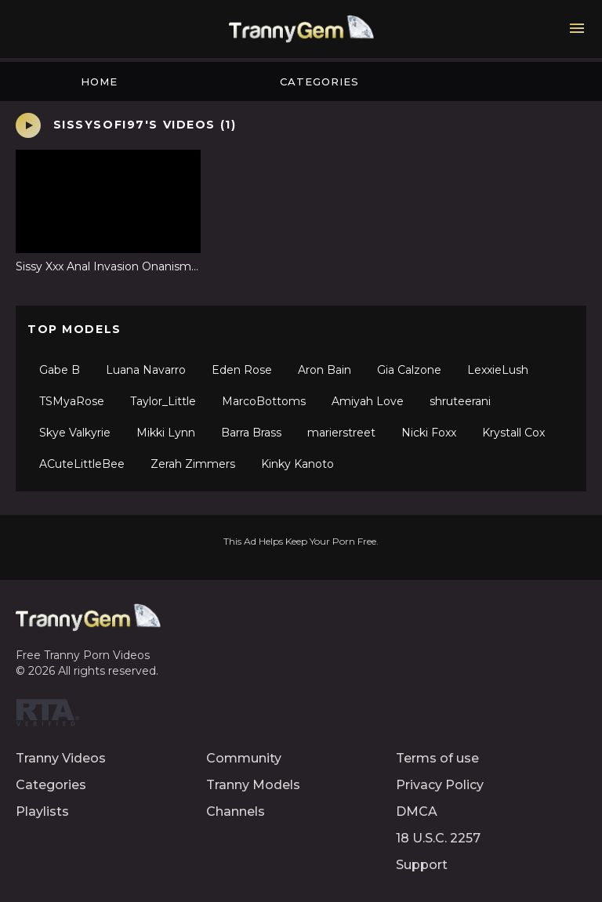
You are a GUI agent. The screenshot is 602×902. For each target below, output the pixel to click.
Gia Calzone (409, 370)
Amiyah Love (368, 401)
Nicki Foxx (428, 433)
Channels (235, 811)
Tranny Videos (61, 758)
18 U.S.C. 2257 (438, 838)
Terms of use (437, 758)
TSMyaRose (71, 401)
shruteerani (460, 401)
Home (99, 81)
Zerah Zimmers (192, 464)
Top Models (74, 329)
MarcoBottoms (264, 401)
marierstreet (341, 433)
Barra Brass (251, 433)
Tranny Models (253, 784)
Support (422, 864)
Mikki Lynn (165, 433)
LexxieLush (497, 370)
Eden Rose (242, 370)
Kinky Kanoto (297, 464)
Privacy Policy (440, 784)
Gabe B (59, 370)
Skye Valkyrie (75, 433)
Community (243, 758)
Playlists (42, 811)
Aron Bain (324, 370)
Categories (319, 81)
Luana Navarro (146, 370)
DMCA (416, 811)
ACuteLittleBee (82, 464)
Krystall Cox (513, 433)
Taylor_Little (163, 401)
